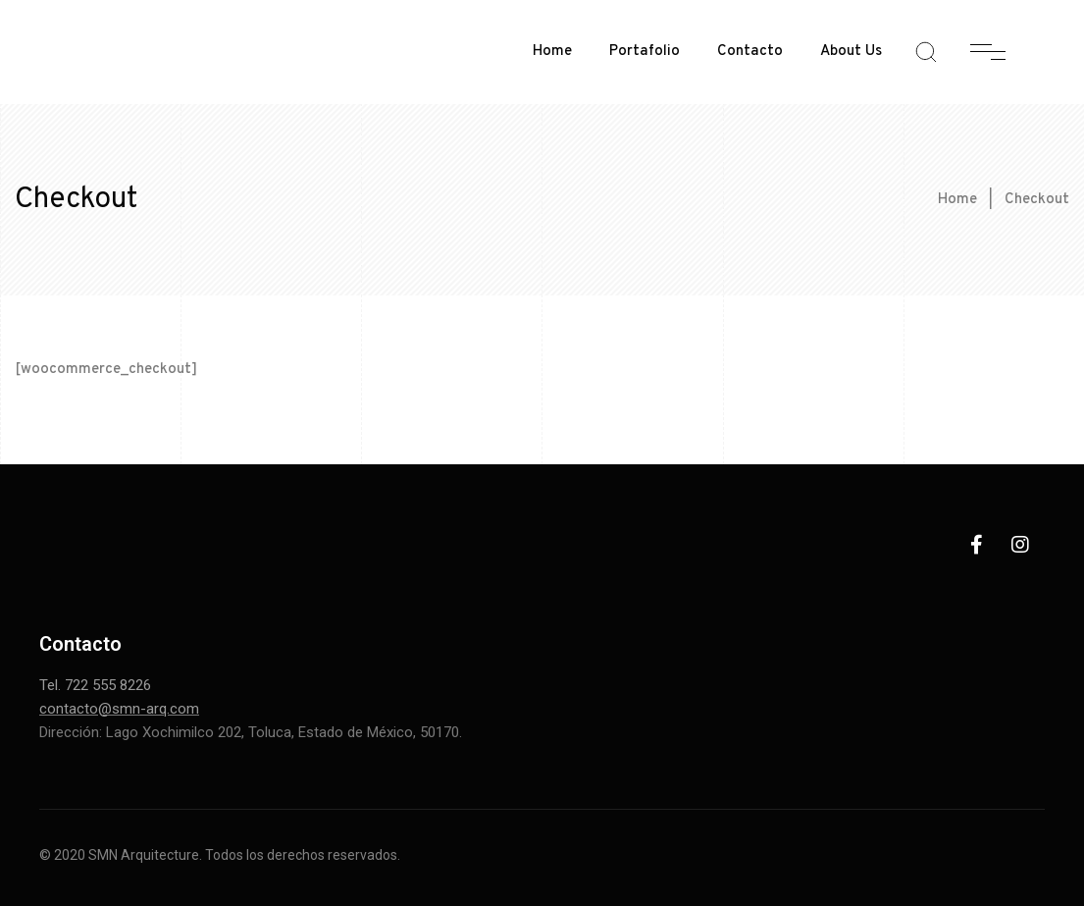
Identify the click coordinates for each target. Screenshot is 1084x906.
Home (552, 51)
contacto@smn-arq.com (119, 709)
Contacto (750, 51)
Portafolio (644, 51)
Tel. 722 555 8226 (95, 685)
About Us (851, 51)
